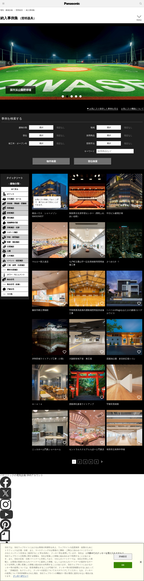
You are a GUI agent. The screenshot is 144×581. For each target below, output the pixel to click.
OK (123, 565)
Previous (8, 63)
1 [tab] (63, 96)
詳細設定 (123, 557)
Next (135, 63)
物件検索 (51, 161)
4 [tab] (76, 96)
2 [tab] (67, 96)
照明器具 (19, 10)
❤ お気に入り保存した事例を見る (102, 108)
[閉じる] (141, 562)
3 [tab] (72, 96)
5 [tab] (80, 96)
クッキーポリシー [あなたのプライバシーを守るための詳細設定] (20, 576)
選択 (41, 127)
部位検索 (92, 161)
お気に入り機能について (132, 108)
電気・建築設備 (6, 10)
